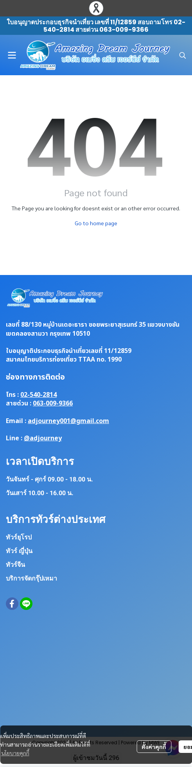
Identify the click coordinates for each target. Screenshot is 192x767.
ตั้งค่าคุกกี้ (154, 746)
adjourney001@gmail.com (68, 421)
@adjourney (43, 438)
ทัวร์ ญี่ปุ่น (19, 551)
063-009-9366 (53, 403)
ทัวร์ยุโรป (19, 537)
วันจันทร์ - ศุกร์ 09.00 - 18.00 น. (49, 479)
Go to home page (96, 222)
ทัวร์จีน (15, 564)
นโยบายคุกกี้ (15, 752)
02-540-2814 (38, 395)
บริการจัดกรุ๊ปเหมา (31, 578)
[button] (182, 55)
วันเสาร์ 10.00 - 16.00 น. (40, 493)
